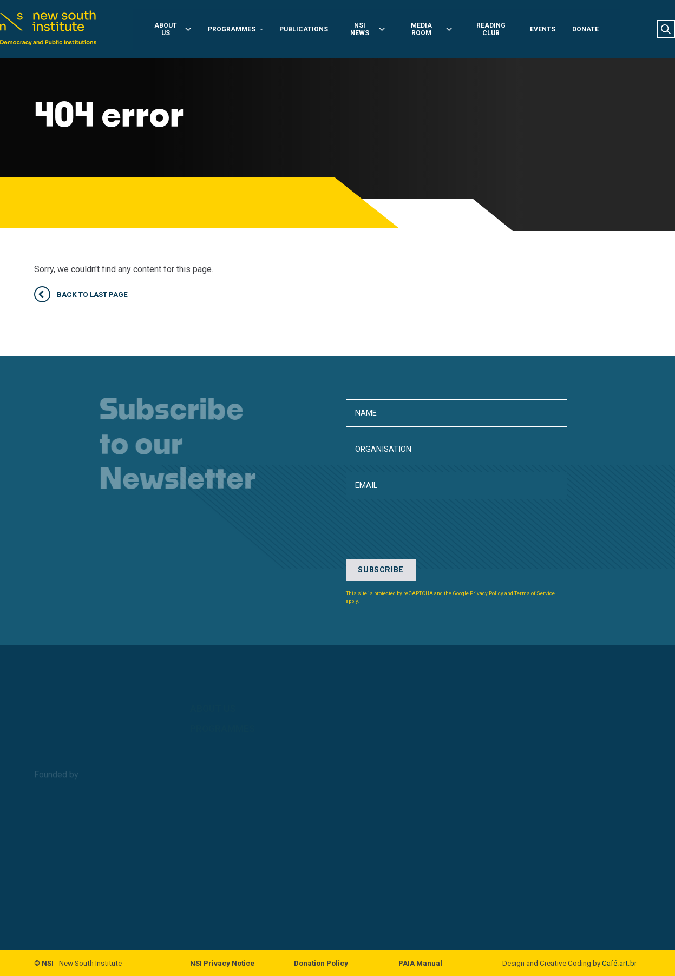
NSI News (367, 30)
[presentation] (428, 643)
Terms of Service (534, 593)
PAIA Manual (420, 963)
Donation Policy (321, 963)
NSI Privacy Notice (222, 963)
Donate (596, 30)
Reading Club (497, 30)
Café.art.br (619, 963)
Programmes (229, 30)
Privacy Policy (486, 593)
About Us (164, 30)
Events (552, 30)
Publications (301, 30)
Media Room (434, 30)
